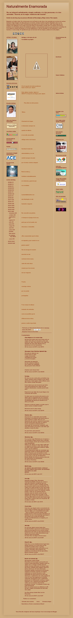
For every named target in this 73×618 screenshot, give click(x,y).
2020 (10, 193)
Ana (26, 478)
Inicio (38, 601)
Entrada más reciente (28, 601)
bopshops (37, 611)
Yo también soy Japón (12, 236)
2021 (10, 192)
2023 (10, 188)
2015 (10, 203)
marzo (11, 229)
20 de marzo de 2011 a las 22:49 (34, 410)
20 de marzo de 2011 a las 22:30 (34, 371)
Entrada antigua (46, 601)
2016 (10, 201)
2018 (10, 197)
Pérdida (11, 231)
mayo (11, 225)
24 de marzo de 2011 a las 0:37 (34, 595)
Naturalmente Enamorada (26, 6)
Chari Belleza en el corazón (32, 337)
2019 (10, 195)
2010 (10, 241)
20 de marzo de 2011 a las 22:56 (34, 432)
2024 (10, 186)
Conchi (27, 506)
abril (10, 227)
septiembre (12, 216)
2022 (10, 190)
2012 (10, 209)
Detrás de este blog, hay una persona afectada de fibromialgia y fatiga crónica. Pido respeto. (31, 17)
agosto (11, 220)
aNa (26, 525)
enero (11, 238)
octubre (11, 215)
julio (10, 222)
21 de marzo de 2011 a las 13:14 (34, 501)
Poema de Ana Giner (33, 331)
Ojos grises (12, 233)
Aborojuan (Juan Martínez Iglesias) (34, 351)
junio (10, 223)
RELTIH (27, 466)
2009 (10, 243)
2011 (9, 211)
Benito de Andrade (30, 558)
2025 (10, 184)
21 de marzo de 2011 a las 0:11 (33, 474)
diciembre (12, 213)
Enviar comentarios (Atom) (36, 603)
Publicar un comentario (29, 598)
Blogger (55, 611)
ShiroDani (27, 437)
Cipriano (27, 415)
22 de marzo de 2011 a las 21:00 (34, 521)
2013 (10, 207)
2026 (10, 182)
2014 (10, 205)
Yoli (26, 376)
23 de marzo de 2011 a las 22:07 (34, 554)
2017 (10, 199)
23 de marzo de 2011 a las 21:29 (34, 537)
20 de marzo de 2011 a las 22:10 (34, 346)
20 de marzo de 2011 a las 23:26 (34, 461)
